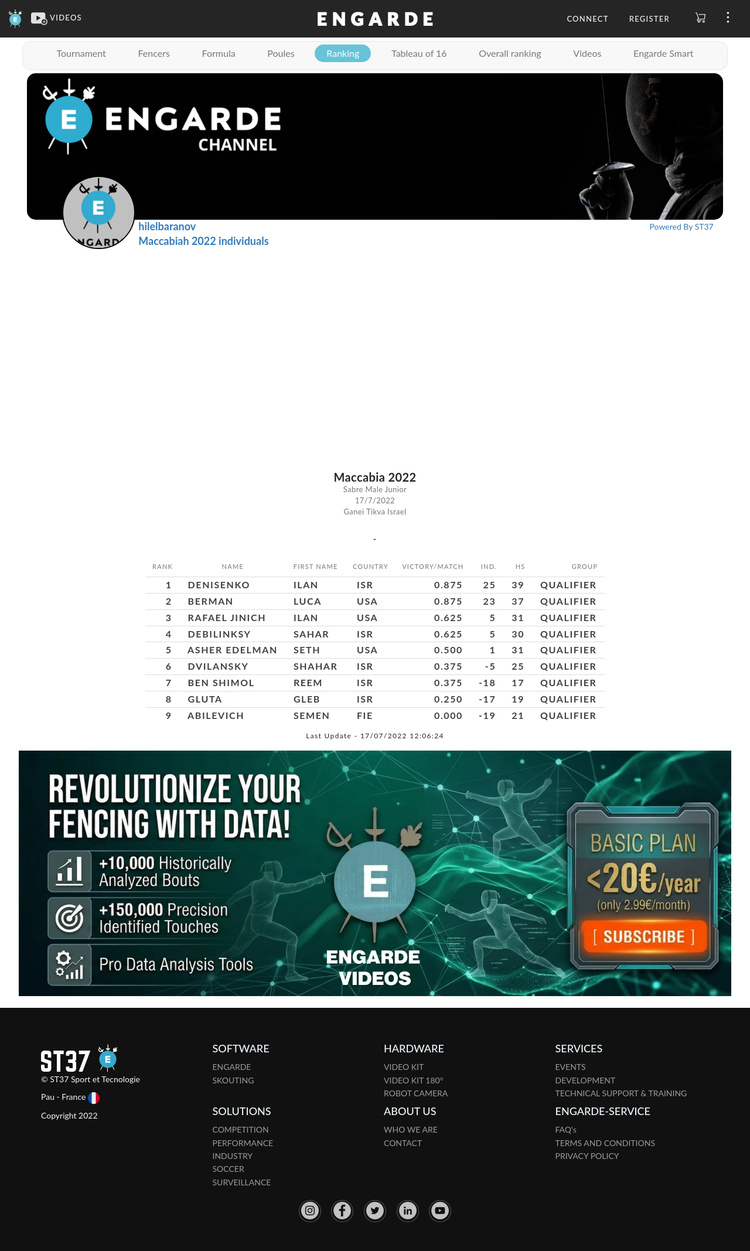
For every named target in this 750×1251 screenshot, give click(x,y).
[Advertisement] (375, 337)
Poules (280, 53)
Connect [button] (587, 18)
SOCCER (228, 1169)
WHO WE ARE (411, 1129)
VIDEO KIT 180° (414, 1080)
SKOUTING (233, 1080)
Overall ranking (510, 53)
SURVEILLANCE (242, 1182)
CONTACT (403, 1143)
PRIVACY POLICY (587, 1156)
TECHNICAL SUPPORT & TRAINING (621, 1093)
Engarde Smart (663, 53)
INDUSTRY (233, 1156)
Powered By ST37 (682, 226)
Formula (219, 53)
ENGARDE (232, 1067)
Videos (587, 53)
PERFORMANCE (243, 1143)
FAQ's (566, 1129)
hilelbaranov (167, 226)
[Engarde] (15, 17)
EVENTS (570, 1067)
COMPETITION (241, 1129)
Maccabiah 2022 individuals (203, 240)
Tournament (80, 53)
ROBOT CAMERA (416, 1093)
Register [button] (649, 18)
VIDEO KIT (404, 1067)
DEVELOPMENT (585, 1080)
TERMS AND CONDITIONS (605, 1143)
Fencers (153, 53)
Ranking (342, 53)
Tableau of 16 (419, 53)
